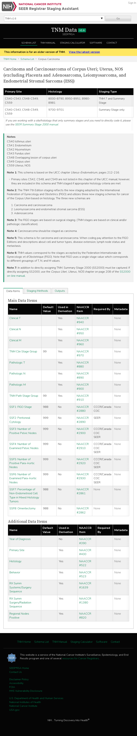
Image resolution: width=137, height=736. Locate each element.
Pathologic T (17, 363)
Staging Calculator (72, 42)
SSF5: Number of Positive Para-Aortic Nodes (22, 463)
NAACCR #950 (83, 331)
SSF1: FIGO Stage (20, 407)
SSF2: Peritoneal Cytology (19, 420)
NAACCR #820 (85, 616)
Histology (15, 561)
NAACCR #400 (85, 552)
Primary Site (16, 550)
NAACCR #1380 (85, 601)
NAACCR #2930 (83, 476)
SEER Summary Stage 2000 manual (36, 124)
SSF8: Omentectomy (22, 508)
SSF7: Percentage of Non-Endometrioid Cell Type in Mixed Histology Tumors (24, 495)
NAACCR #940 (83, 320)
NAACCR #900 (83, 387)
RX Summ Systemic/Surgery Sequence (20, 587)
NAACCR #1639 (85, 585)
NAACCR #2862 (83, 510)
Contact (111, 42)
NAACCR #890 (83, 375)
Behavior (14, 572)
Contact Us (15, 672)
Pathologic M (17, 385)
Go (118, 18)
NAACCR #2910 (83, 446)
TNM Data (68, 30)
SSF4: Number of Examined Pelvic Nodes (24, 446)
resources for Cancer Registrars (80, 658)
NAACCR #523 (85, 574)
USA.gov (14, 710)
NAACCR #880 (83, 365)
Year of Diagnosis (20, 539)
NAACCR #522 (85, 563)
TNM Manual (47, 42)
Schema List (28, 42)
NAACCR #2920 (83, 461)
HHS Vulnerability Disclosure (25, 691)
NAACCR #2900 (83, 431)
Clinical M (15, 340)
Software (96, 42)
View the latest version (84, 52)
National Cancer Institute (23, 706)
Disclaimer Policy (19, 679)
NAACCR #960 (83, 342)
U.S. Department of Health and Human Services (36, 698)
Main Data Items (22, 300)
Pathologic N (17, 374)
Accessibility (16, 683)
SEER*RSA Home (19, 668)
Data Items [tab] (13, 291)
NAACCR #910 (83, 398)
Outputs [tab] (60, 291)
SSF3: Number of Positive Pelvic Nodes (23, 431)
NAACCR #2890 (83, 420)
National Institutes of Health (25, 702)
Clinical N (15, 329)
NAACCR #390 (85, 541)
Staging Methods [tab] (37, 291)
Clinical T (15, 318)
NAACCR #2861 (83, 491)
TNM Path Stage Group (23, 396)
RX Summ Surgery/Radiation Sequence (20, 603)
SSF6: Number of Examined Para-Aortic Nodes (23, 478)
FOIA (12, 687)
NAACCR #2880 (83, 409)
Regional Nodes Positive (19, 616)
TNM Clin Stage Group (23, 351)
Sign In (132, 3)
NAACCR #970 (83, 353)
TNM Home (9, 59)
